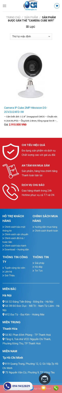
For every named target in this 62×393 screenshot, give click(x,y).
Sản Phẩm (31, 17)
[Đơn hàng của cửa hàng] (31, 36)
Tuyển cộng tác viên (15, 267)
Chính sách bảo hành (15, 245)
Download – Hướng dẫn (17, 249)
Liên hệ (8, 271)
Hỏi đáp (38, 266)
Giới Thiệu (10, 275)
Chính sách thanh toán (46, 230)
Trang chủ (13, 17)
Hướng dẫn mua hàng (46, 227)
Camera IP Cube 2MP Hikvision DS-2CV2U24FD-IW (25, 110)
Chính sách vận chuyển (16, 234)
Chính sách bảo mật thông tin (13, 229)
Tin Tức (39, 270)
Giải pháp (39, 263)
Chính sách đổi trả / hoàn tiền (13, 240)
